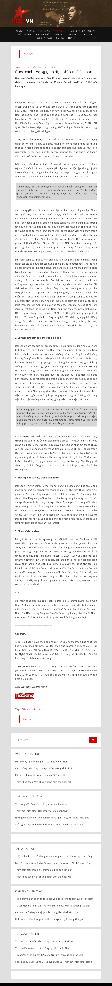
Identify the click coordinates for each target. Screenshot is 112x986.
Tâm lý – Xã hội (24, 841)
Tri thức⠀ (60, 31)
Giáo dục (26, 701)
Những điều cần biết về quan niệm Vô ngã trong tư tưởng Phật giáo (52, 809)
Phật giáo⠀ (75, 34)
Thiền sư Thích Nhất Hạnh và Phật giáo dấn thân (41, 802)
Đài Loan (37, 701)
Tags (49, 38)
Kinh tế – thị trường (28, 883)
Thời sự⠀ (32, 31)
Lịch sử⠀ (74, 31)
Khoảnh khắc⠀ (44, 34)
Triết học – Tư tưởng (29, 788)
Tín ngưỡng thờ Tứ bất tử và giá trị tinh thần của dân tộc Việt (49, 947)
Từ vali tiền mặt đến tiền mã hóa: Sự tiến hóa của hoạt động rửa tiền (52, 897)
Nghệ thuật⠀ (89, 31)
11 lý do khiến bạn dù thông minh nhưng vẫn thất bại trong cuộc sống (53, 848)
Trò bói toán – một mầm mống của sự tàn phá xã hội (44, 933)
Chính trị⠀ (46, 31)
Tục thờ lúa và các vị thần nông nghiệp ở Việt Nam (42, 940)
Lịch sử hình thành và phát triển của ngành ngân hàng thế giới (49, 911)
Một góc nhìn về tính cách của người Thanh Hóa (41, 767)
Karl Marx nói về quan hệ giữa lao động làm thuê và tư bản (47, 904)
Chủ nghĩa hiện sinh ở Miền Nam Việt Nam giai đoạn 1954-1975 (49, 816)
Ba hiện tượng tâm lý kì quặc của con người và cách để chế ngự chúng (53, 855)
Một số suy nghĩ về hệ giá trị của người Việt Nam (41, 753)
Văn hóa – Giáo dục (28, 746)
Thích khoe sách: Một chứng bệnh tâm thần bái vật (43, 774)
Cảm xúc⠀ (89, 34)
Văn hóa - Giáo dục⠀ (38, 67)
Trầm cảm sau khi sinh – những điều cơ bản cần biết (43, 861)
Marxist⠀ (60, 34)
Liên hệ (71, 38)
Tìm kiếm (60, 38)
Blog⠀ (40, 38)
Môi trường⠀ (25, 34)
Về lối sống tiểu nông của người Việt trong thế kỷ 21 (43, 760)
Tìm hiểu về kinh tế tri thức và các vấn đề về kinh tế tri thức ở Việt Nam (54, 890)
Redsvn (19, 31)
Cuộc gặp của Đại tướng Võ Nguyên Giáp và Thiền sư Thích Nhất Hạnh (53, 953)
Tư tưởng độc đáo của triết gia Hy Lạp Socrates (41, 796)
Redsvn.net (63, 980)
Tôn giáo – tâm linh (28, 926)
